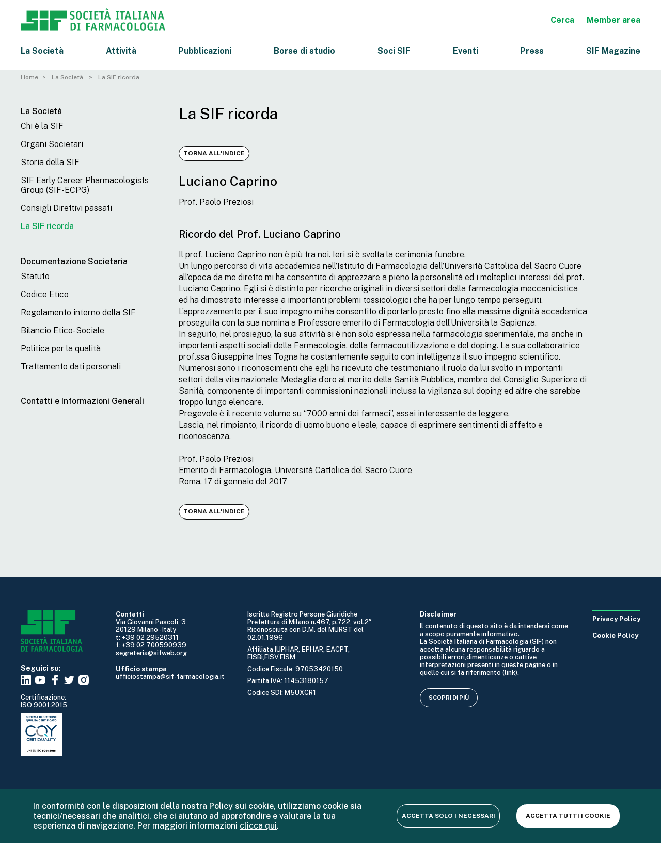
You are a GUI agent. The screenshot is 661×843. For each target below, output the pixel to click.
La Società (42, 51)
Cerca (562, 20)
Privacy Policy (616, 619)
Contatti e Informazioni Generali (82, 401)
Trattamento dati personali (71, 366)
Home (29, 77)
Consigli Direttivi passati (66, 208)
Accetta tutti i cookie (568, 815)
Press (532, 51)
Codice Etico (45, 294)
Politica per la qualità (61, 348)
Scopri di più (449, 697)
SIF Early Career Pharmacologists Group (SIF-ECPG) (85, 185)
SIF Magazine (613, 51)
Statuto (35, 276)
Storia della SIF (50, 162)
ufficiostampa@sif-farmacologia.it (170, 676)
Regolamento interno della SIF (78, 312)
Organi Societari (52, 144)
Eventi (465, 51)
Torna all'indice (214, 153)
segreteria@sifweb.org (151, 653)
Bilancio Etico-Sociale (62, 330)
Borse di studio (304, 51)
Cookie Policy (615, 635)
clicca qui (258, 826)
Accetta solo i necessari (448, 815)
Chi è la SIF (42, 126)
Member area (613, 20)
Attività (121, 51)
